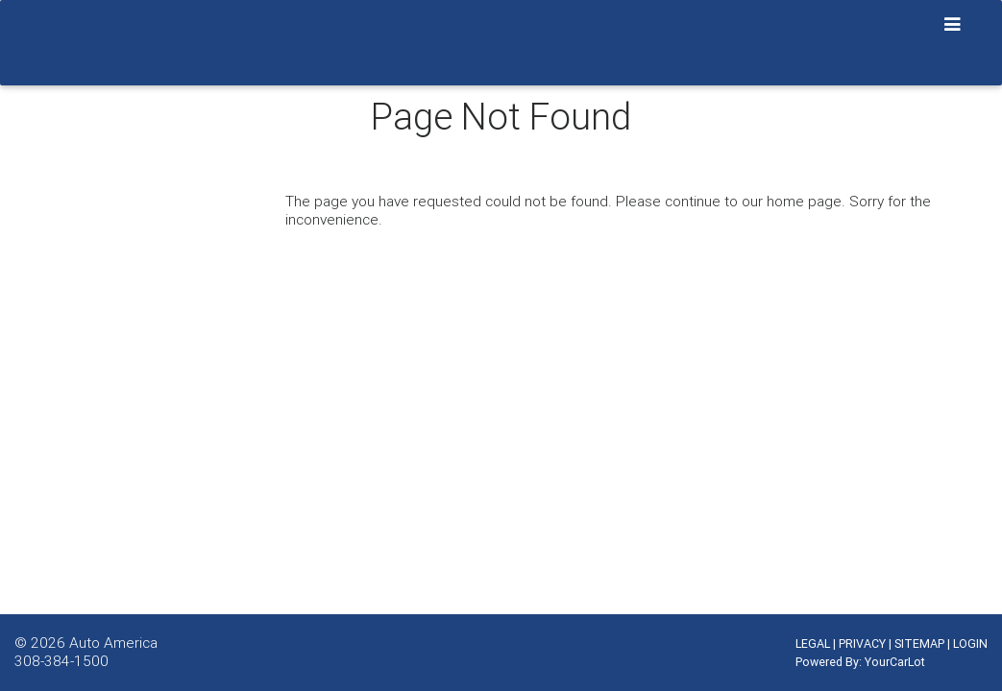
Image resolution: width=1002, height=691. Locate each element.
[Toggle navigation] (953, 24)
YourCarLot (895, 662)
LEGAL (812, 643)
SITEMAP (919, 643)
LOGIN (970, 643)
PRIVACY (862, 643)
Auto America (113, 642)
